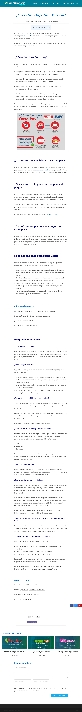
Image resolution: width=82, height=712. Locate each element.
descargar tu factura (48, 311)
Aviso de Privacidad (73, 710)
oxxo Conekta (27, 36)
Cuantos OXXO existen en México (25, 325)
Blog (27, 21)
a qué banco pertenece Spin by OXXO (32, 590)
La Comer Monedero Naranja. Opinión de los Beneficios (41, 652)
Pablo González (33, 617)
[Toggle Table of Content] (47, 27)
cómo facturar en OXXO (32, 311)
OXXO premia (24, 594)
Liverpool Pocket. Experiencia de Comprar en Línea (67, 652)
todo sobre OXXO (25, 599)
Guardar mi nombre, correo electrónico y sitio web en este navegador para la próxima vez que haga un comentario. (40, 689)
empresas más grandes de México (45, 569)
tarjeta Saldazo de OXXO (29, 585)
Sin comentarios (53, 21)
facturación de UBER (23, 423)
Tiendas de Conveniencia (38, 21)
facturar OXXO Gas (27, 316)
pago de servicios (20, 170)
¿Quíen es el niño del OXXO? (23, 321)
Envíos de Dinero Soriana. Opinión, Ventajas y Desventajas (14, 652)
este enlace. (53, 214)
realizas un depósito (43, 170)
